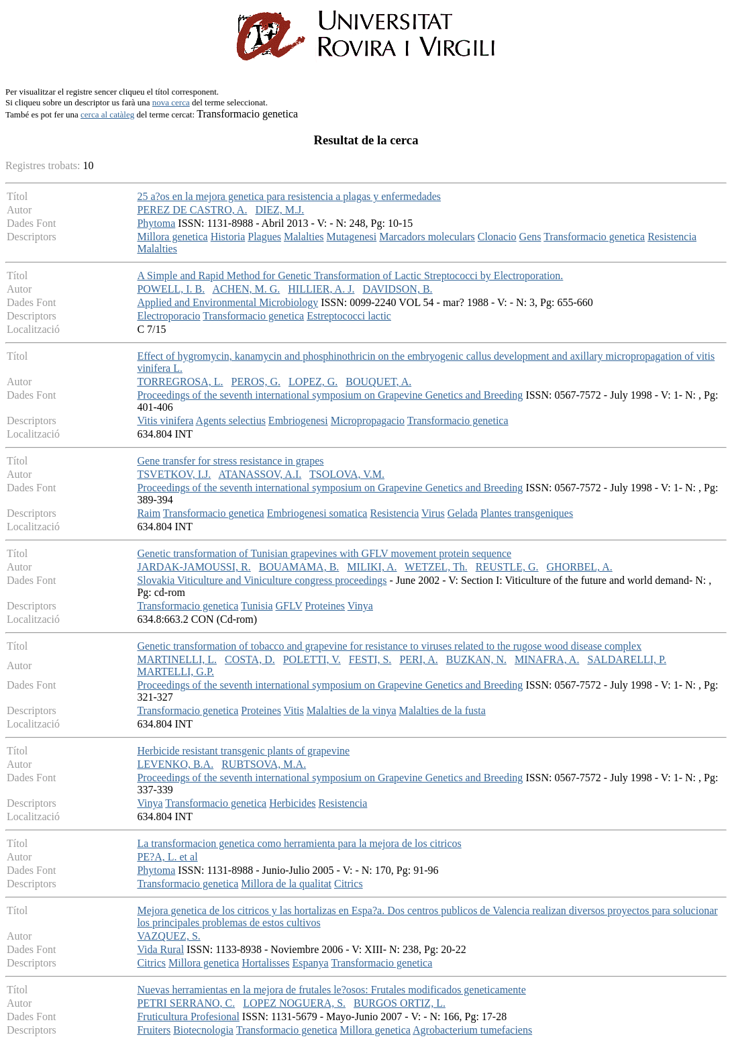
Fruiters (153, 1030)
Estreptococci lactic (349, 315)
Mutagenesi (352, 236)
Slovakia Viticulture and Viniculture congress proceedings (261, 580)
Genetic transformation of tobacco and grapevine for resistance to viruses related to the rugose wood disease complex (389, 646)
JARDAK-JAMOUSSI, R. (193, 567)
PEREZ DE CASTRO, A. (192, 209)
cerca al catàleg (107, 114)
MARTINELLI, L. (177, 659)
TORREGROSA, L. (180, 381)
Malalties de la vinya (352, 710)
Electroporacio (168, 315)
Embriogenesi (298, 420)
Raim (148, 513)
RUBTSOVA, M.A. (263, 764)
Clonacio (497, 236)
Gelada (463, 513)
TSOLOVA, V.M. (346, 474)
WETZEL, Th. (436, 567)
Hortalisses (265, 962)
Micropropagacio (368, 420)
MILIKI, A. (372, 567)
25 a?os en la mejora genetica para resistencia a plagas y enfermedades (289, 196)
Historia (228, 236)
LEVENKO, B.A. (175, 764)
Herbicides (292, 803)
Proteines (325, 605)
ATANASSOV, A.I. (259, 474)
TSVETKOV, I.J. (174, 474)
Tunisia (256, 605)
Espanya (310, 962)
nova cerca (171, 102)
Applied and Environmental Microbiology (227, 302)
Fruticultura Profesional (188, 1016)
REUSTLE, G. (507, 567)
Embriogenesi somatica (317, 513)
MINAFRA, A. (547, 659)
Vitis (294, 710)
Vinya (360, 605)
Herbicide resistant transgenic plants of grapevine (243, 750)
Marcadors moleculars (427, 236)
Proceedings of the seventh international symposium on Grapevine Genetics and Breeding (330, 395)
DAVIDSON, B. (397, 289)
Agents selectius (230, 420)
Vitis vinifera (165, 420)
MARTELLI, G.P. (175, 671)
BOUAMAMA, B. (299, 567)
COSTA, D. (250, 659)
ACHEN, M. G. (246, 289)
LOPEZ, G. (313, 381)
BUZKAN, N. (476, 659)
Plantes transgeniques (526, 513)
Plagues (264, 236)
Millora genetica (172, 236)
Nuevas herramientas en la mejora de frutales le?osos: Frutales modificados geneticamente (331, 989)
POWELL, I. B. (171, 289)
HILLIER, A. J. (321, 289)
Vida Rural (160, 949)
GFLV (288, 605)
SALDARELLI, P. (626, 659)
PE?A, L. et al (167, 856)
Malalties (304, 236)
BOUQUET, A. (378, 381)
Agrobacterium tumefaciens (472, 1030)
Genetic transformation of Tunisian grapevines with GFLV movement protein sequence (324, 553)
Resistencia (671, 236)
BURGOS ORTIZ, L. (400, 1003)
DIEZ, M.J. (279, 209)
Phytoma (156, 223)
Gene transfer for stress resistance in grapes (230, 460)
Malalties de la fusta (442, 710)
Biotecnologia (203, 1030)
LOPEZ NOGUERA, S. (294, 1003)
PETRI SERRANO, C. (186, 1003)
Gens (530, 236)
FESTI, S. (370, 659)
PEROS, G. (255, 381)
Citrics (348, 883)
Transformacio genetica (594, 236)
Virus (433, 513)
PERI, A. (418, 659)
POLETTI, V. (312, 659)
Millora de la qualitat (286, 883)
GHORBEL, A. (580, 567)
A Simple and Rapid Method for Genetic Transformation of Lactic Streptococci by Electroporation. (350, 275)
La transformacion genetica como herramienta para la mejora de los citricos (299, 843)
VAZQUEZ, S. (168, 936)
